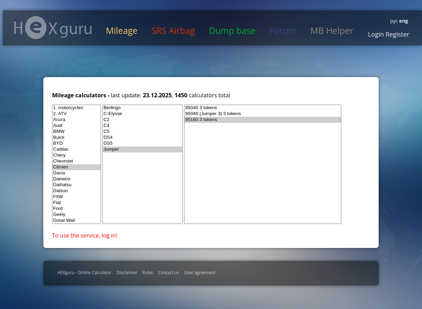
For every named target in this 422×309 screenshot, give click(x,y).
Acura (76, 120)
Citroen (76, 167)
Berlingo (142, 108)
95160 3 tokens (262, 120)
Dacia (76, 173)
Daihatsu (76, 185)
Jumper (142, 149)
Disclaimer (127, 273)
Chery (76, 155)
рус (394, 20)
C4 (142, 126)
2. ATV (76, 114)
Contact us (168, 273)
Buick (76, 138)
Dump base (232, 30)
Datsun (76, 191)
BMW (76, 132)
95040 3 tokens (262, 108)
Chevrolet (76, 161)
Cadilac (76, 149)
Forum (283, 30)
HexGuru (52, 27)
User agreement (200, 273)
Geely (76, 215)
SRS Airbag (173, 30)
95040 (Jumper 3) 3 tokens (262, 114)
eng (403, 20)
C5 (142, 132)
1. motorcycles (76, 108)
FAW (76, 197)
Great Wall (76, 221)
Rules (148, 273)
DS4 (142, 138)
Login (376, 34)
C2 (142, 120)
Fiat (76, 203)
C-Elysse (142, 114)
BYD (76, 143)
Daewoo (76, 179)
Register (396, 34)
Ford (76, 209)
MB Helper (331, 30)
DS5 (142, 143)
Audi (76, 126)
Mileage (122, 30)
